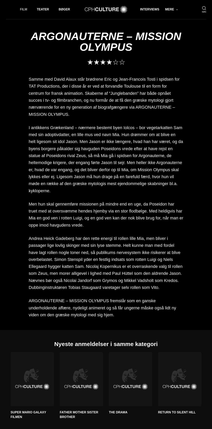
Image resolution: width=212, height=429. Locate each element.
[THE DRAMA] (130, 379)
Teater (43, 9)
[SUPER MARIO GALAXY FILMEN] (32, 379)
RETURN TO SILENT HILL (177, 412)
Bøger (64, 9)
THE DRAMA (118, 412)
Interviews (149, 9)
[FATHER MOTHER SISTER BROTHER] (81, 379)
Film (23, 9)
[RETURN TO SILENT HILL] (179, 379)
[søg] (204, 9)
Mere (172, 9)
